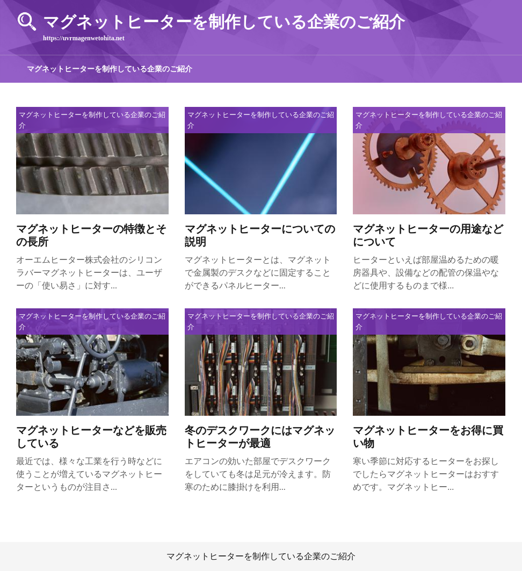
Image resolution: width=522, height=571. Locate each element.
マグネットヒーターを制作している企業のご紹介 (109, 69)
